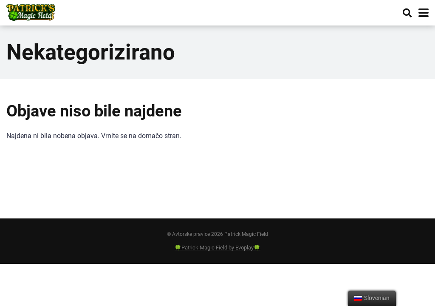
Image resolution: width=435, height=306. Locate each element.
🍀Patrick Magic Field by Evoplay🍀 (217, 247)
